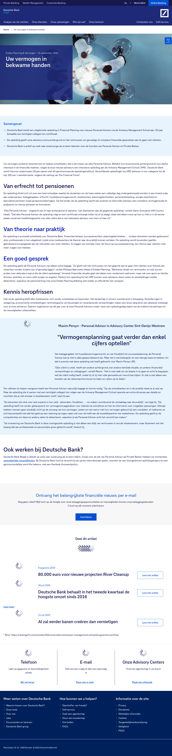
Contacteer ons (144, 21)
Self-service (162, 21)
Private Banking (11, 2)
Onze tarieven (96, 21)
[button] (39, 22)
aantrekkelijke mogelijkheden (19, 460)
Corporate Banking (56, 2)
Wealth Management (33, 2)
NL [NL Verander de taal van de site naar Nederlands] (125, 2)
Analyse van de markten (15, 21)
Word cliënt (139, 2)
